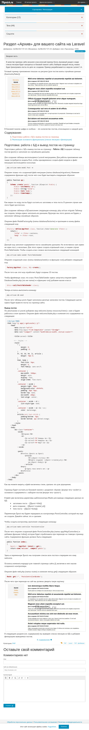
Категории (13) (13, 17)
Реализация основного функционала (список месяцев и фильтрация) (42, 139)
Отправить (9, 705)
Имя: (4, 659)
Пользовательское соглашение (45, 722)
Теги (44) (10, 25)
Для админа (81, 2)
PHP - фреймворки (79, 643)
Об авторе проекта (30, 2)
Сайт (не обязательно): (10, 667)
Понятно (64, 726)
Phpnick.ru (7, 2)
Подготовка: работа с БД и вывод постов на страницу (35, 137)
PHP (13, 643)
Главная (18, 2)
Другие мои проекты (46, 2)
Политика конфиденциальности (70, 722)
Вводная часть (11, 56)
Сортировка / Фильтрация (42, 9)
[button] (5, 678)
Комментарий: (7, 675)
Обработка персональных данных (19, 722)
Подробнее (52, 726)
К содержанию (44, 640)
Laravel (70, 643)
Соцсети (10, 33)
